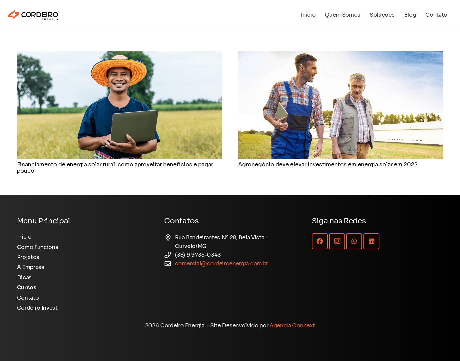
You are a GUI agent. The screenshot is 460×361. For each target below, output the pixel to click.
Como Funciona (37, 247)
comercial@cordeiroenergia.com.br (221, 263)
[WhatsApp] (354, 241)
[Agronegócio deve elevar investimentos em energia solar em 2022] (340, 55)
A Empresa (30, 267)
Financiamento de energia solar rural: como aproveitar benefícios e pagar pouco (115, 167)
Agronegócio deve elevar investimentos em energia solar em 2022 (328, 164)
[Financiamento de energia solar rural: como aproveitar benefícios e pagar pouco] (119, 55)
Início (24, 236)
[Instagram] (337, 241)
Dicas (24, 277)
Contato (28, 297)
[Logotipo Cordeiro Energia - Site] (33, 15)
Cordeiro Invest (37, 307)
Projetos (28, 257)
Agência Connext (292, 325)
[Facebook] (320, 241)
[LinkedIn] (371, 241)
